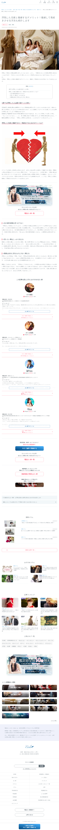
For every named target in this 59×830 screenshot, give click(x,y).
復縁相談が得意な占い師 (30, 474)
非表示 (31, 86)
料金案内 (15, 793)
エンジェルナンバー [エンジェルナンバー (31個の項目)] (41, 640)
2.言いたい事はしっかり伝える (17, 95)
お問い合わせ (29, 815)
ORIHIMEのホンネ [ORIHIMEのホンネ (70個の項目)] (12, 640)
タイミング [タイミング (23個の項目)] (16, 643)
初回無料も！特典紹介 (44, 774)
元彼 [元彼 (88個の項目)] (25, 646)
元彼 (10, 24)
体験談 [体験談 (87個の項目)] (14, 646)
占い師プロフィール (29, 311)
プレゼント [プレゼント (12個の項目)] (49, 643)
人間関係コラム (24, 520)
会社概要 (15, 800)
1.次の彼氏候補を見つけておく (17, 93)
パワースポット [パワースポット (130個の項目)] (40, 643)
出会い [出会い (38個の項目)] (30, 646)
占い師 (14, 780)
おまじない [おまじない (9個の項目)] (22, 640)
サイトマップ (15, 803)
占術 (44, 787)
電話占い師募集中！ (29, 810)
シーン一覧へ (54, 720)
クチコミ (15, 784)
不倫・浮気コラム (5, 608)
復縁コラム (5, 24)
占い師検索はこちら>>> (29, 768)
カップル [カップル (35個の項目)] (51, 640)
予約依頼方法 (15, 790)
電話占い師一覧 (29, 213)
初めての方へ (15, 777)
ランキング (44, 780)
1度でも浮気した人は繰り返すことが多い (19, 89)
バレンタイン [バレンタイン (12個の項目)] (30, 643)
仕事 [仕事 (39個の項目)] (9, 646)
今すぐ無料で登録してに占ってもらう (27, 316)
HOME (14, 774)
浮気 (13, 24)
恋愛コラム (23, 529)
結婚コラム (23, 537)
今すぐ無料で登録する (29, 448)
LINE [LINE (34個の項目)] (4, 640)
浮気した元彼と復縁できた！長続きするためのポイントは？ (23, 91)
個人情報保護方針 (44, 797)
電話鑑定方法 (44, 790)
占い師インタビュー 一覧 (44, 784)
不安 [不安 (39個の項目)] (4, 646)
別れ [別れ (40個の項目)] (36, 646)
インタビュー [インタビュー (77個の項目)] (31, 640)
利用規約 (15, 797)
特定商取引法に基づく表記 (44, 800)
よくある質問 (44, 793)
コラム (14, 787)
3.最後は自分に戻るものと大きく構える (19, 97)
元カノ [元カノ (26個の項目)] (20, 646)
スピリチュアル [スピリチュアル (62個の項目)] (7, 643)
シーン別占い (44, 777)
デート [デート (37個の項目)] (22, 643)
